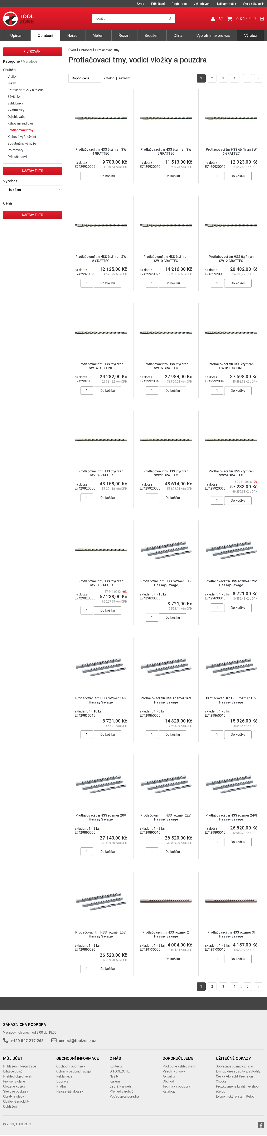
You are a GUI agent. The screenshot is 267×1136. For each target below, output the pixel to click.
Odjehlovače (16, 117)
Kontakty (116, 1066)
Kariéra (115, 1081)
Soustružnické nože (22, 143)
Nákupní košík (226, 3)
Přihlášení (158, 3)
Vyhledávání (202, 3)
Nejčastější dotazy (69, 1091)
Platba (61, 1086)
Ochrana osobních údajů (73, 1071)
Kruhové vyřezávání (22, 137)
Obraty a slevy (13, 1096)
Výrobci (250, 35)
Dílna (178, 35)
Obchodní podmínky (70, 1066)
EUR (252, 18)
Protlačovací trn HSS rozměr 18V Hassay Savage (231, 700)
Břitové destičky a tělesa (26, 90)
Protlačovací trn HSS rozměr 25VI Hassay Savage (100, 934)
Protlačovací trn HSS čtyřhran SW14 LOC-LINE (100, 366)
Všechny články (174, 1071)
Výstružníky (16, 110)
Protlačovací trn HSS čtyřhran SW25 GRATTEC (100, 583)
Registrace (179, 3)
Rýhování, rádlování (21, 123)
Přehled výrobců (122, 1091)
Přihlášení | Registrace (19, 1066)
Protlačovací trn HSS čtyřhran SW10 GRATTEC (166, 259)
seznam (124, 78)
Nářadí (73, 35)
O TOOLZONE (120, 1071)
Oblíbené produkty (16, 1101)
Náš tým (115, 1076)
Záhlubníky (15, 103)
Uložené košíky (14, 1086)
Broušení (151, 35)
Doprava (62, 1081)
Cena (7, 203)
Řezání (124, 35)
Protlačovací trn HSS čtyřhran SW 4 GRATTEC (101, 151)
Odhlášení (10, 1106)
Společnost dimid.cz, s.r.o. (235, 1066)
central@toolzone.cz (77, 1040)
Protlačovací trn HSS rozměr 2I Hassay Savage (166, 934)
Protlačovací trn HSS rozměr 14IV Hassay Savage (100, 700)
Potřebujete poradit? (124, 1096)
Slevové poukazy (15, 1091)
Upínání (16, 35)
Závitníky (14, 97)
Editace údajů (13, 1071)
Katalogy (169, 1091)
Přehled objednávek (17, 1076)
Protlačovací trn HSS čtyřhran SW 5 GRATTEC (166, 151)
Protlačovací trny (20, 130)
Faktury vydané (14, 1081)
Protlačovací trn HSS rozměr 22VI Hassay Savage (165, 817)
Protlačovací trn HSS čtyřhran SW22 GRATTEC (166, 473)
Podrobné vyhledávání (179, 1066)
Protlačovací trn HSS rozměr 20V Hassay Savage (101, 817)
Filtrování (33, 51)
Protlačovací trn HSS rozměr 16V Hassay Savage (166, 700)
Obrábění (45, 35)
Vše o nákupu (253, 3)
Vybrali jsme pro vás (213, 35)
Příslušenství (17, 157)
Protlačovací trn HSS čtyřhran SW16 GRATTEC (166, 366)
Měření (98, 35)
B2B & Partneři (120, 1086)
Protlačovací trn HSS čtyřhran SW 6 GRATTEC (231, 151)
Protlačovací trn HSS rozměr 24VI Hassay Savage (231, 817)
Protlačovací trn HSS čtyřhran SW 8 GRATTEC (101, 259)
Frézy (12, 83)
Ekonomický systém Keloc (235, 1096)
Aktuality (169, 1076)
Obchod (168, 1081)
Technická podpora (176, 1086)
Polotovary (15, 150)
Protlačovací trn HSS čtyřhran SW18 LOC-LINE (231, 366)
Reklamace (64, 1076)
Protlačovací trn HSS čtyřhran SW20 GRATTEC (100, 473)
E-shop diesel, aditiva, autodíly (238, 1071)
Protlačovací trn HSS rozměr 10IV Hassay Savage (165, 583)
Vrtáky (12, 77)
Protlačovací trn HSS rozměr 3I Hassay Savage (231, 934)
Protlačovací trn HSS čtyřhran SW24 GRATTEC (231, 473)
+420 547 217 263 (27, 1040)
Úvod (140, 3)
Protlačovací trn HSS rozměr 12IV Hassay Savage (231, 583)
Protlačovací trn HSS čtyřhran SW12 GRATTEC (231, 259)
